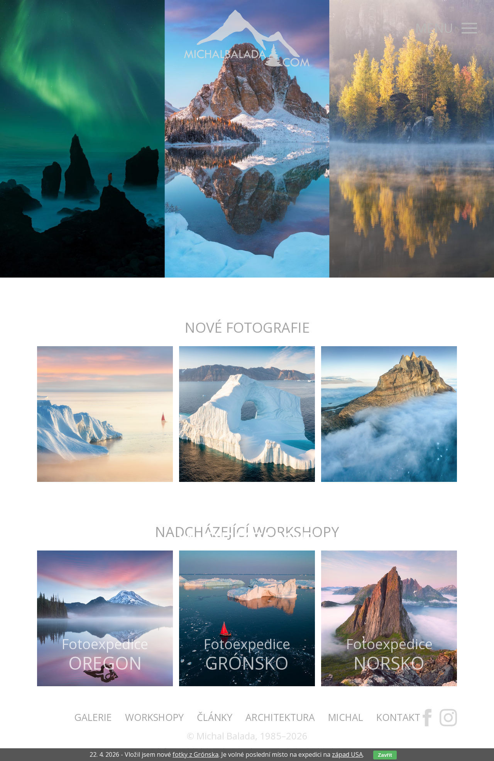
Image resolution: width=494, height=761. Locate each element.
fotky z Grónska (195, 754)
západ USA (347, 754)
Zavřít (385, 755)
